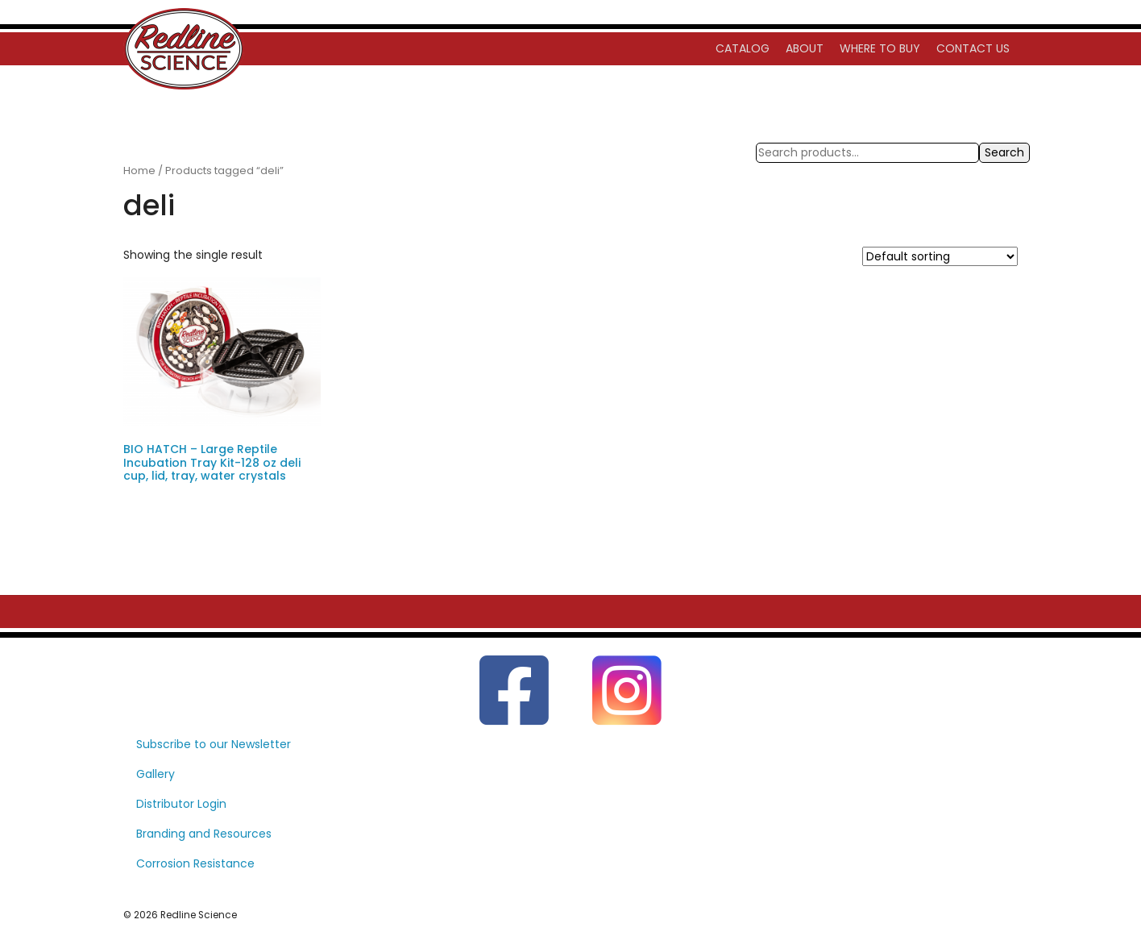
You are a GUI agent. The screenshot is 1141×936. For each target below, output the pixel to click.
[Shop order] (940, 256)
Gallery (155, 774)
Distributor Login (181, 804)
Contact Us (973, 48)
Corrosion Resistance (195, 863)
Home (139, 170)
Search (1004, 152)
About (805, 48)
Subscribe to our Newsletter (213, 744)
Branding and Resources (204, 834)
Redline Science (198, 915)
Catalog (743, 48)
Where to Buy (880, 48)
